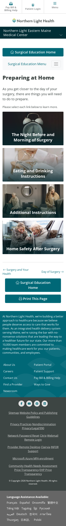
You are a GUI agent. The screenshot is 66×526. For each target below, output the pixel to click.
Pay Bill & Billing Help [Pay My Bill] (47, 378)
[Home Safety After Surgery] (33, 237)
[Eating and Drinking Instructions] (33, 165)
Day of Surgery (52, 272)
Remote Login (33, 440)
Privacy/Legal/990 (33, 428)
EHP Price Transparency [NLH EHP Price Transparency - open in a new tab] (38, 472)
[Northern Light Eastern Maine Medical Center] (33, 32)
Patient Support (44, 371)
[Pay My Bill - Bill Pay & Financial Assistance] (11, 7)
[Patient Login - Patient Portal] (33, 7)
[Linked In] (45, 404)
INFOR (55, 447)
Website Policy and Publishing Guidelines (38, 415)
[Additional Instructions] (33, 201)
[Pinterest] (37, 404)
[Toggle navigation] (56, 64)
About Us (9, 365)
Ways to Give (42, 384)
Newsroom (10, 391)
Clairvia (45, 447)
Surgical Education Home (33, 52)
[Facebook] (21, 404)
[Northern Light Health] (33, 20)
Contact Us (10, 378)
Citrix (43, 435)
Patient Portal (42, 365)
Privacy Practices (21, 424)
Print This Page (33, 298)
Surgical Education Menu (27, 64)
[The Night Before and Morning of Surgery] (33, 128)
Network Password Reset (23, 435)
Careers (8, 371)
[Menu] (55, 7)
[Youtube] (29, 404)
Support (33, 451)
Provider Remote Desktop (24, 447)
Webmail (52, 435)
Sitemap (14, 413)
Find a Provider (13, 384)
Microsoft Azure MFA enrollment (33, 458)
